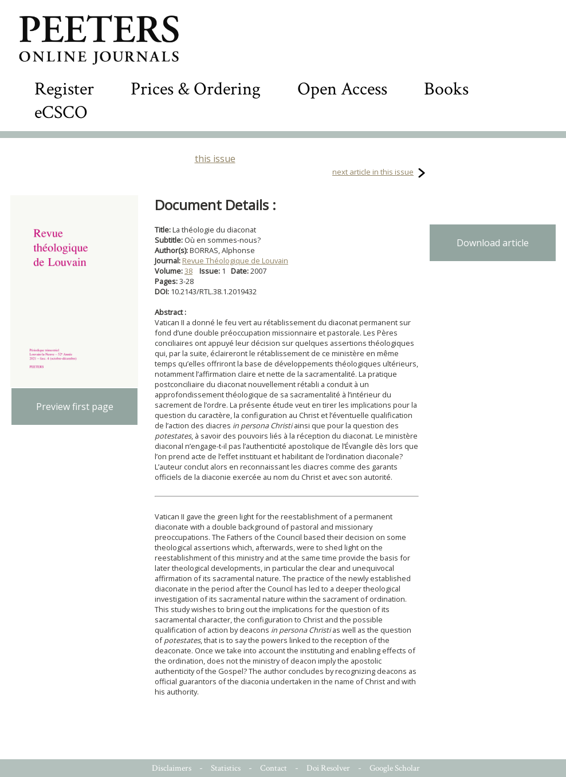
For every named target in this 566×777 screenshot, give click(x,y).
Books (446, 89)
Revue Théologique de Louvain (235, 260)
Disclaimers (171, 768)
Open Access (342, 89)
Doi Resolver (328, 768)
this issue (215, 158)
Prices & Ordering (196, 89)
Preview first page (74, 406)
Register (64, 89)
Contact (273, 768)
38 (188, 271)
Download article (493, 242)
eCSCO (61, 112)
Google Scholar (395, 768)
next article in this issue (373, 172)
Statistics (226, 768)
